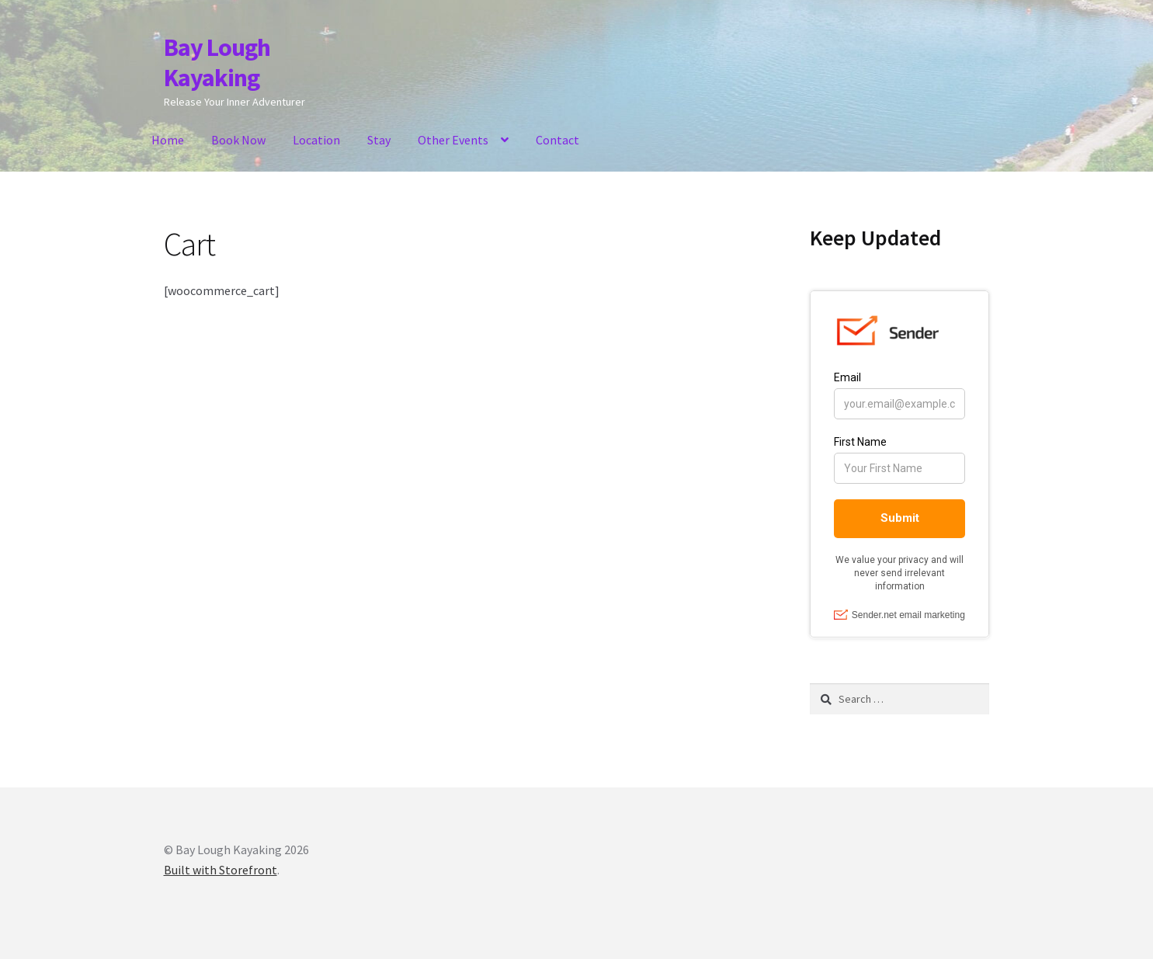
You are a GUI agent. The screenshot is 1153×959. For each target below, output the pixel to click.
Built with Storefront (220, 869)
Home (167, 140)
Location (316, 140)
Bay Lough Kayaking (217, 62)
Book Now (238, 140)
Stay (379, 140)
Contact (557, 140)
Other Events (453, 140)
